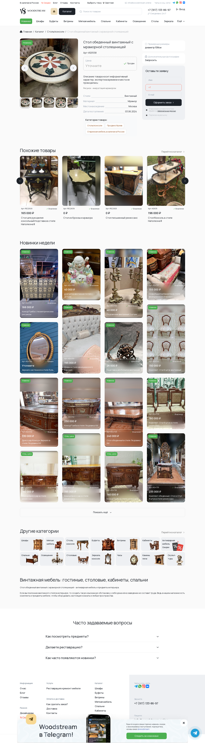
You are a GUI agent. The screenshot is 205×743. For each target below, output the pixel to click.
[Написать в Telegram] (195, 733)
